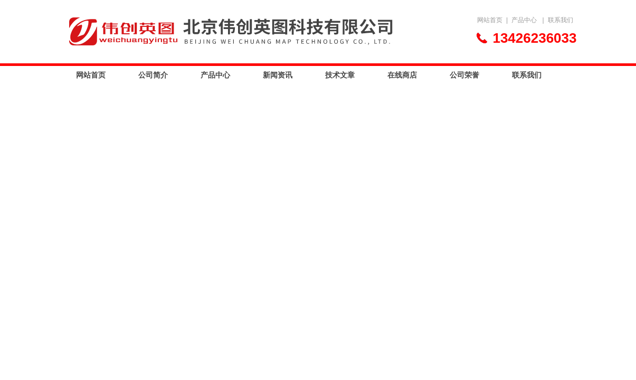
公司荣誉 (464, 75)
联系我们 (560, 20)
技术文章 (340, 75)
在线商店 (402, 75)
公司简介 (153, 75)
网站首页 (489, 20)
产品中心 (524, 20)
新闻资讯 (277, 75)
